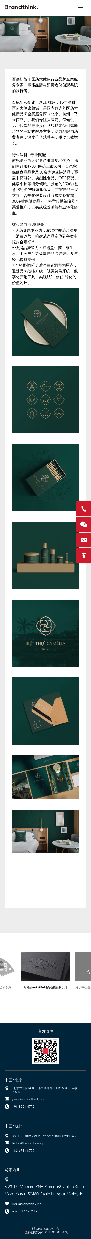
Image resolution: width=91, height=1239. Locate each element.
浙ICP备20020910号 (45, 1229)
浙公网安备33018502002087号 (47, 1232)
